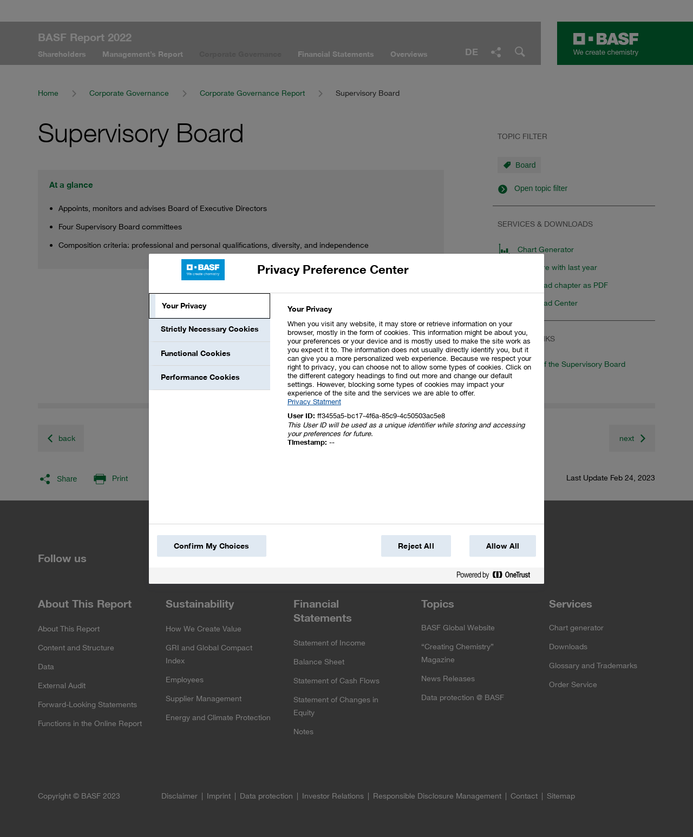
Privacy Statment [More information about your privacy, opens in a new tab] (314, 401)
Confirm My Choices (212, 546)
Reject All (416, 546)
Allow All (502, 546)
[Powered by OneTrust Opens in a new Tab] (497, 577)
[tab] (209, 306)
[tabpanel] (411, 381)
